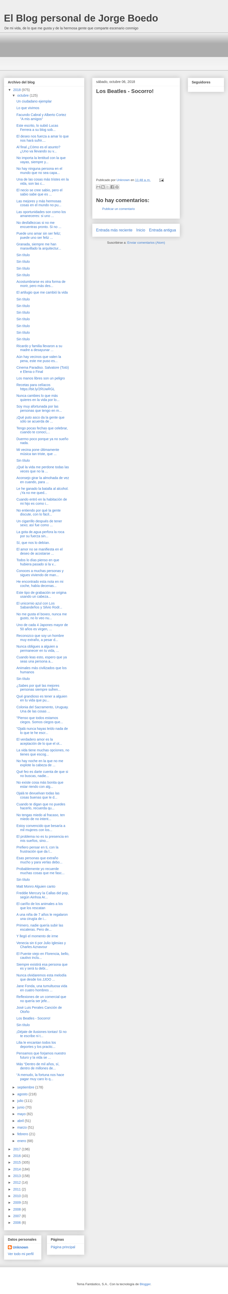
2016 (17, 1156)
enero (22, 1141)
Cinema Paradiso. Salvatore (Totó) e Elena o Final (42, 370)
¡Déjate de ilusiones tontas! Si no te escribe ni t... (41, 1034)
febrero (23, 1134)
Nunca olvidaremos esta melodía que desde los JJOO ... (41, 977)
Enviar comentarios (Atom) (146, 242)
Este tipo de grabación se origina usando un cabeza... (41, 595)
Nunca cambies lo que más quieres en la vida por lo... (37, 398)
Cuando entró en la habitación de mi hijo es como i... (41, 501)
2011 (17, 1189)
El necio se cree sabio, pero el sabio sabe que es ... (39, 192)
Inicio (140, 230)
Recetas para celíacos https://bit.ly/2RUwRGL (35, 387)
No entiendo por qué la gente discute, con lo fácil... (38, 512)
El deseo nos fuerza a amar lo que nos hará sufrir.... (42, 138)
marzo (22, 1127)
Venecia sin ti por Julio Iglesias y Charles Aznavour (41, 945)
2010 (17, 1196)
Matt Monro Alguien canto (35, 886)
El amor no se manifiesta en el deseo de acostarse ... (39, 551)
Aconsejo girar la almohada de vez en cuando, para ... (42, 480)
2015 (17, 1162)
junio (21, 1107)
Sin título (23, 255)
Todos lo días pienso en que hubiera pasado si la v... (37, 562)
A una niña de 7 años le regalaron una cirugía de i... (42, 917)
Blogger (145, 1284)
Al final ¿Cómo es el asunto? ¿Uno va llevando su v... (38, 149)
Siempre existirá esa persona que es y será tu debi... (42, 966)
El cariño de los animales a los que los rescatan (39, 906)
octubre (23, 95)
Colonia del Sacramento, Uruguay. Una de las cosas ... (42, 709)
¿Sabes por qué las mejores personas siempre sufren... (38, 688)
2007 (17, 1216)
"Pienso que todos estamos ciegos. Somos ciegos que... (39, 720)
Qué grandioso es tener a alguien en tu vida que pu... (41, 698)
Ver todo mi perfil (21, 1254)
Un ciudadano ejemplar (34, 101)
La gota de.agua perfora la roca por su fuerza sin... (40, 534)
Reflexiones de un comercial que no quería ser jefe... (41, 999)
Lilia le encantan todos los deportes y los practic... (36, 1045)
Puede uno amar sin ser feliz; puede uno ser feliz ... (38, 235)
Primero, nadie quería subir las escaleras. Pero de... (39, 927)
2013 (17, 1176)
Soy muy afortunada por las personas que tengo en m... (39, 408)
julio (20, 1101)
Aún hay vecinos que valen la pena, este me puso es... (38, 359)
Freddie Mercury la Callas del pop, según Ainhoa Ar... (42, 895)
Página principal (63, 1247)
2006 (17, 1223)
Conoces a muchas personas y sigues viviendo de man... (39, 573)
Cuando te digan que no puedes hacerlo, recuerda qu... (40, 806)
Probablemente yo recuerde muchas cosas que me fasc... (40, 871)
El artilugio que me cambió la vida (42, 292)
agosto (22, 1094)
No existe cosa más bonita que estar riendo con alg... (39, 784)
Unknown (20, 1247)
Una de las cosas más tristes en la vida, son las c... (42, 181)
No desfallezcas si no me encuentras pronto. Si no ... (38, 225)
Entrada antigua (162, 230)
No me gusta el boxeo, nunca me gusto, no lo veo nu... (41, 616)
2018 (17, 90)
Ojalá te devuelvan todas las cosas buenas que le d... (38, 795)
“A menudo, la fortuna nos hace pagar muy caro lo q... (40, 1077)
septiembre (26, 1087)
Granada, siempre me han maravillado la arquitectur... (38, 246)
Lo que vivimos (27, 108)
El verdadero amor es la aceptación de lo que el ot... (39, 741)
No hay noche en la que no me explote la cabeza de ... (39, 763)
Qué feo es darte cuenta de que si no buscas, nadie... (42, 774)
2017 (17, 1149)
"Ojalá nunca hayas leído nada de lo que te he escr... (42, 731)
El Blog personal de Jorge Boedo (81, 18)
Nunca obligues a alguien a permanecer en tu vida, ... (37, 648)
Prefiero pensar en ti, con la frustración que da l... (37, 849)
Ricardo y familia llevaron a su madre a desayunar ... (39, 348)
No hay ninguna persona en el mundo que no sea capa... (39, 171)
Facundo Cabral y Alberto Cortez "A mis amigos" (41, 117)
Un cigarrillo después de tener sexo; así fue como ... (39, 523)
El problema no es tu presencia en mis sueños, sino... (42, 839)
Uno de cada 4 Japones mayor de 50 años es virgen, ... (42, 627)
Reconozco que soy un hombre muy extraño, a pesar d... (40, 638)
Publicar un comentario (118, 209)
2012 (17, 1182)
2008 (17, 1209)
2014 (17, 1169)
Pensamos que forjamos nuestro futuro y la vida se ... (41, 1055)
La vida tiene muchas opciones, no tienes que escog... (42, 752)
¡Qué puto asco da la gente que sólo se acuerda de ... (40, 419)
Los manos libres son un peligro (40, 378)
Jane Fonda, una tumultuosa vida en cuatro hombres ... (41, 988)
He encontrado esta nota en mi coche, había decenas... (39, 584)
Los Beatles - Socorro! (33, 1018)
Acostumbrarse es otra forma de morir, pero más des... (40, 284)
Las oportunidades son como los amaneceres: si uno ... (41, 214)
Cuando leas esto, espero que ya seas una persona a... (41, 659)
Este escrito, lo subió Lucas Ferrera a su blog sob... (37, 128)
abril (21, 1121)
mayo (21, 1114)
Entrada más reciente (114, 230)
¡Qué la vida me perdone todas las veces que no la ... (42, 469)
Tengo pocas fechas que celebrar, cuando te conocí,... (42, 430)
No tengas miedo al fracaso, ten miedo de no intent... (40, 817)
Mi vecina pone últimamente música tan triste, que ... (37, 452)
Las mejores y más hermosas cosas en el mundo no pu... (38, 203)
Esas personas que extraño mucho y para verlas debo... (39, 860)
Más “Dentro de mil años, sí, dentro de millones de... (37, 1066)
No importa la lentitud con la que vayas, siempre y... (41, 160)
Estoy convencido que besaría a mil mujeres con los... (40, 828)
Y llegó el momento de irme (37, 936)
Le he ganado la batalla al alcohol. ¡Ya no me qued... (42, 491)
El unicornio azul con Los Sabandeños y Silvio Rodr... (39, 605)
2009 (17, 1202)
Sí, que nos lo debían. (33, 543)
